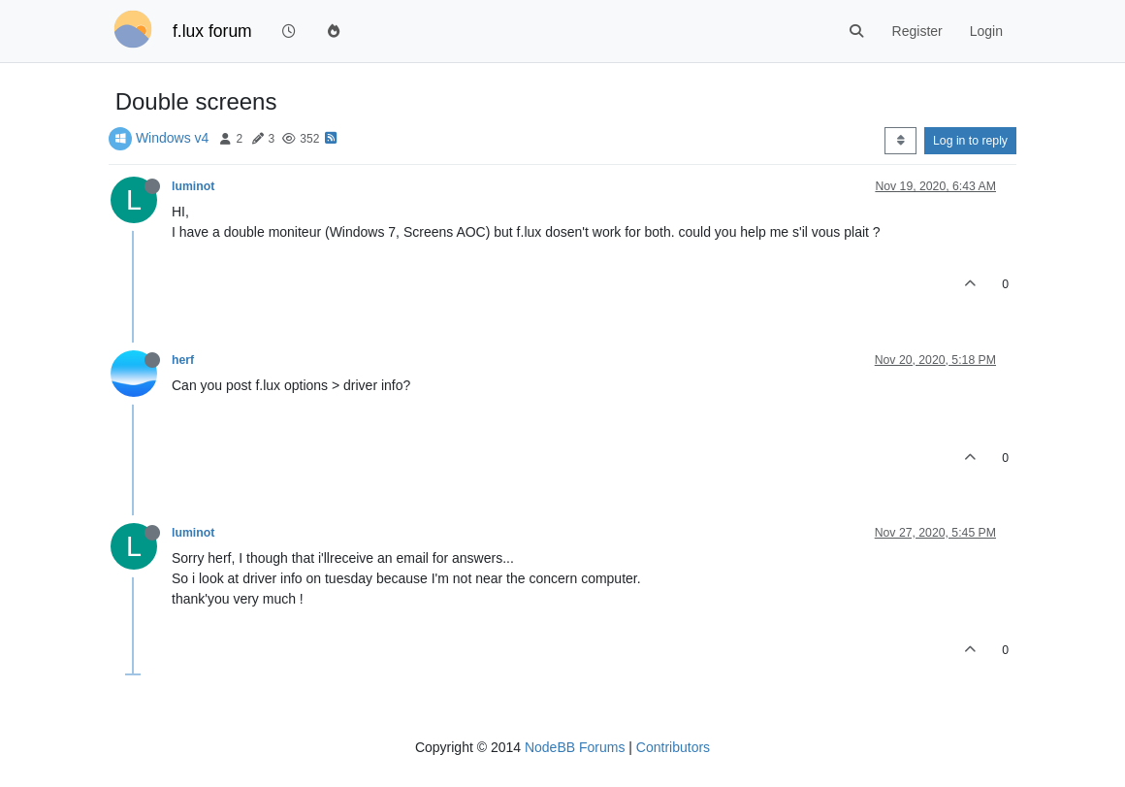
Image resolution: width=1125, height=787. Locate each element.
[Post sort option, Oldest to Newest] (900, 140)
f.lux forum (212, 31)
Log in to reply (970, 141)
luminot (193, 186)
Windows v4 (172, 138)
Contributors (673, 747)
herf (183, 360)
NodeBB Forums (575, 747)
